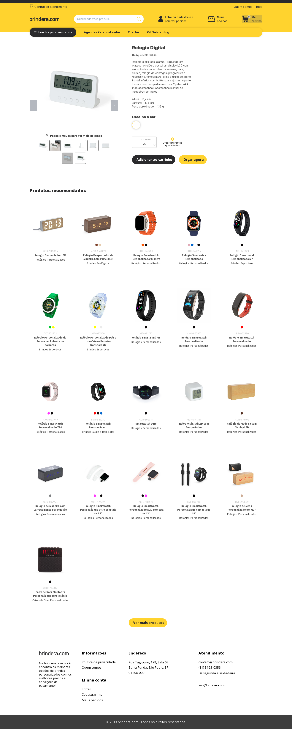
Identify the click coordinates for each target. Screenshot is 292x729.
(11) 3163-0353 (210, 667)
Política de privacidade (99, 662)
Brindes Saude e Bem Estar (98, 432)
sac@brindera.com (212, 685)
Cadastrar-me (92, 694)
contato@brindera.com (216, 662)
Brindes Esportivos (242, 263)
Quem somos (91, 667)
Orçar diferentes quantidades (172, 142)
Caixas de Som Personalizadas (50, 600)
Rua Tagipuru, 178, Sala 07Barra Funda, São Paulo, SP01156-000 (148, 667)
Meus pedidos (92, 700)
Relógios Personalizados (50, 259)
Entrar (86, 689)
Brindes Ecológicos (98, 263)
